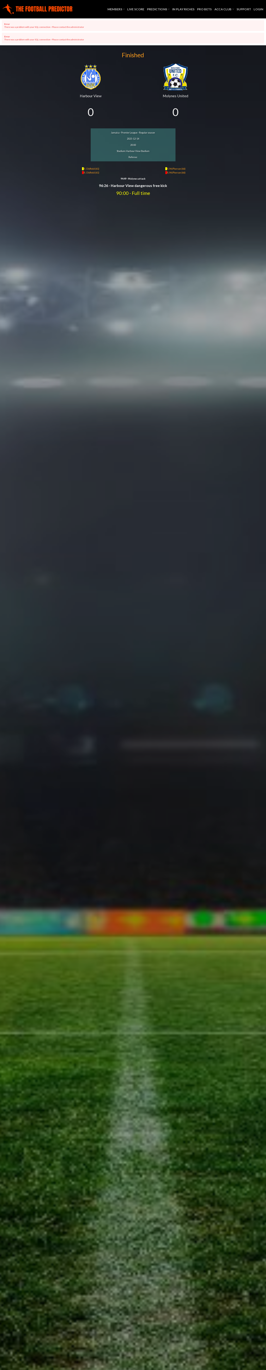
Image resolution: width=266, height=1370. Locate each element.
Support (244, 9)
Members (116, 9)
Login (258, 9)
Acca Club (224, 9)
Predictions (158, 9)
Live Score (135, 9)
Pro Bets (204, 9)
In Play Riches (183, 9)
